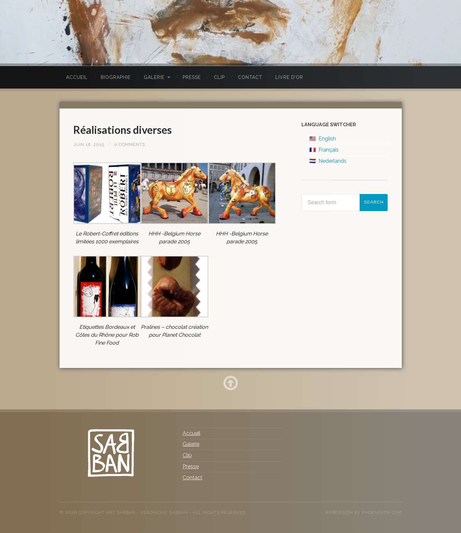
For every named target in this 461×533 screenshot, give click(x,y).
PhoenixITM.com (382, 512)
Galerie (154, 77)
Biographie (116, 77)
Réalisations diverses (128, 129)
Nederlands (332, 161)
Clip (219, 77)
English (327, 138)
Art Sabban (121, 512)
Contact (250, 77)
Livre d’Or (289, 77)
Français (329, 150)
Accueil (77, 77)
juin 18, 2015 (90, 144)
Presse (192, 77)
